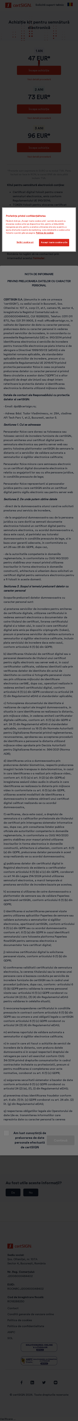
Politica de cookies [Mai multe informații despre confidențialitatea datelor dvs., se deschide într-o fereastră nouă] (44, 233)
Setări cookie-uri (25, 242)
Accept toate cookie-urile (54, 242)
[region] (39, 229)
